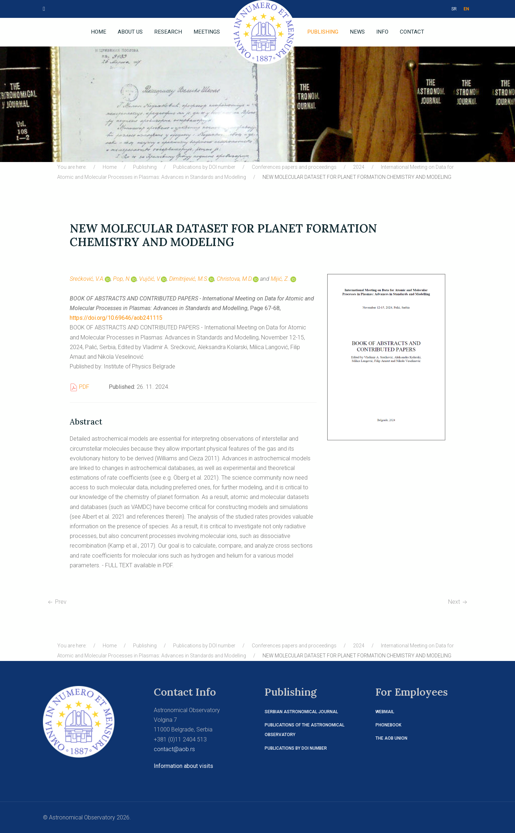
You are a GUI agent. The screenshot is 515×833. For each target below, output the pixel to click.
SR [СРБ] (454, 8)
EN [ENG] (466, 8)
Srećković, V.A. (90, 278)
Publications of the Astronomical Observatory (304, 729)
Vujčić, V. (153, 278)
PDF (79, 386)
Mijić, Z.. (283, 278)
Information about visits (183, 766)
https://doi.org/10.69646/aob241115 (116, 317)
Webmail (385, 711)
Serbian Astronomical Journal (301, 711)
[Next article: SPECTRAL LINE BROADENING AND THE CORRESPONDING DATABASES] (458, 601)
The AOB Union (391, 738)
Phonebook (388, 724)
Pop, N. (125, 278)
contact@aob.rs (174, 749)
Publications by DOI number (296, 748)
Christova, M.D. (238, 278)
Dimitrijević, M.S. (191, 278)
